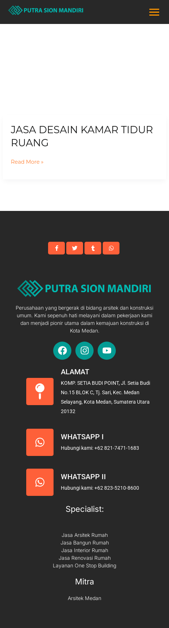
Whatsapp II (83, 476)
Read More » (27, 162)
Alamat (75, 371)
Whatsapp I (82, 436)
